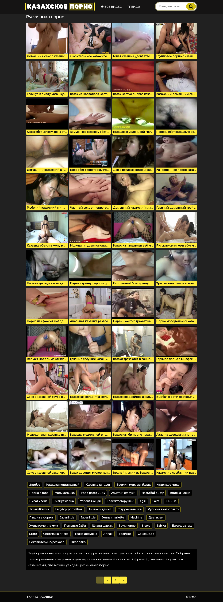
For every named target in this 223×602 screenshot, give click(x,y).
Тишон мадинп (100, 509)
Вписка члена (180, 493)
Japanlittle (88, 517)
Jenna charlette (113, 517)
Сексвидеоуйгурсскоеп (46, 542)
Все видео (111, 6)
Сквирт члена (64, 501)
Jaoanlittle (67, 517)
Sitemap (191, 597)
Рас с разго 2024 (93, 493)
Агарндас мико (168, 484)
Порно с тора (38, 493)
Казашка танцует (98, 484)
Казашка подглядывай (62, 484)
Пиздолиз (78, 542)
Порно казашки (40, 597)
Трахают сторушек (120, 501)
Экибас (34, 484)
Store (33, 534)
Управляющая (90, 501)
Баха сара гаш (182, 525)
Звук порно (127, 525)
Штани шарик (102, 525)
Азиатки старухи (123, 493)
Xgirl (143, 501)
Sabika (161, 525)
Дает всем (155, 517)
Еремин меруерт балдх (133, 484)
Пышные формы (41, 517)
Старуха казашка (129, 509)
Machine (136, 517)
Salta (155, 501)
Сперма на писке (55, 534)
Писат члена (38, 501)
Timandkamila (39, 509)
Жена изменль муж (43, 525)
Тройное (125, 534)
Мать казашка (65, 493)
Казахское (60, 6)
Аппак (108, 534)
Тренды (134, 6)
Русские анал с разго (163, 509)
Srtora (146, 525)
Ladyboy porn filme (68, 509)
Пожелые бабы (75, 525)
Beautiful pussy (153, 493)
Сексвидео (146, 534)
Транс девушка (86, 534)
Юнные (171, 501)
